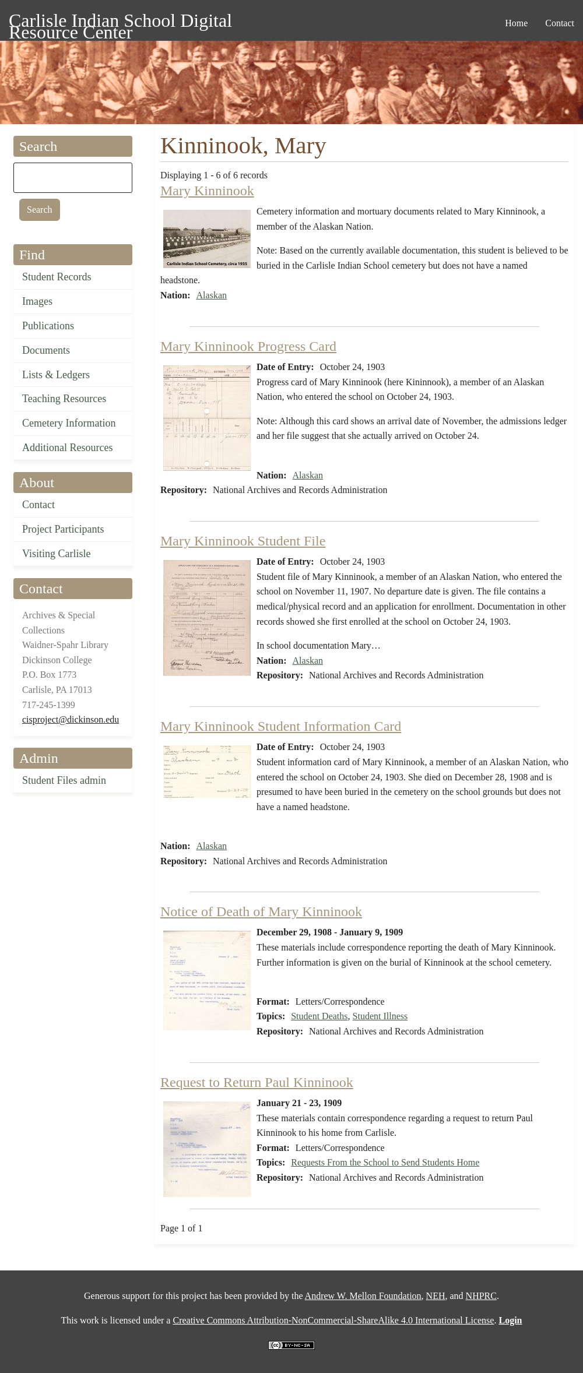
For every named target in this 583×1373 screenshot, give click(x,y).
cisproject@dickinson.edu (70, 719)
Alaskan (211, 295)
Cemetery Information (68, 423)
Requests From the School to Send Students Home (385, 1162)
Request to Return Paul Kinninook (256, 1082)
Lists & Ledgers (56, 375)
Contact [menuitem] (559, 23)
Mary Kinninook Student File (242, 540)
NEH (435, 1296)
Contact (38, 505)
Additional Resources (67, 447)
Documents (46, 350)
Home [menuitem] (516, 23)
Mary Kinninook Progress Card (248, 346)
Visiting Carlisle (56, 553)
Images (37, 301)
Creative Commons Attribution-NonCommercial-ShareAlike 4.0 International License (333, 1320)
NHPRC (481, 1296)
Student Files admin (64, 780)
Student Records (57, 277)
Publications (48, 326)
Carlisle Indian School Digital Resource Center (120, 22)
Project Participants (63, 529)
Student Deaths (319, 1016)
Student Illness (380, 1016)
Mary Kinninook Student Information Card (280, 726)
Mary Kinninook (207, 190)
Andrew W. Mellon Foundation (363, 1296)
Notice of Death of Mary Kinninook (261, 911)
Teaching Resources (64, 398)
